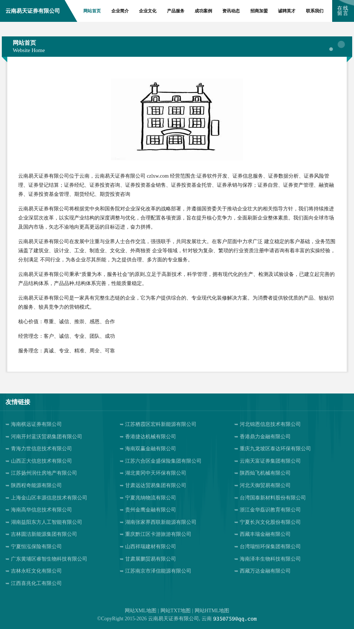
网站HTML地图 (212, 610)
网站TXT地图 (175, 610)
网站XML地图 (140, 610)
